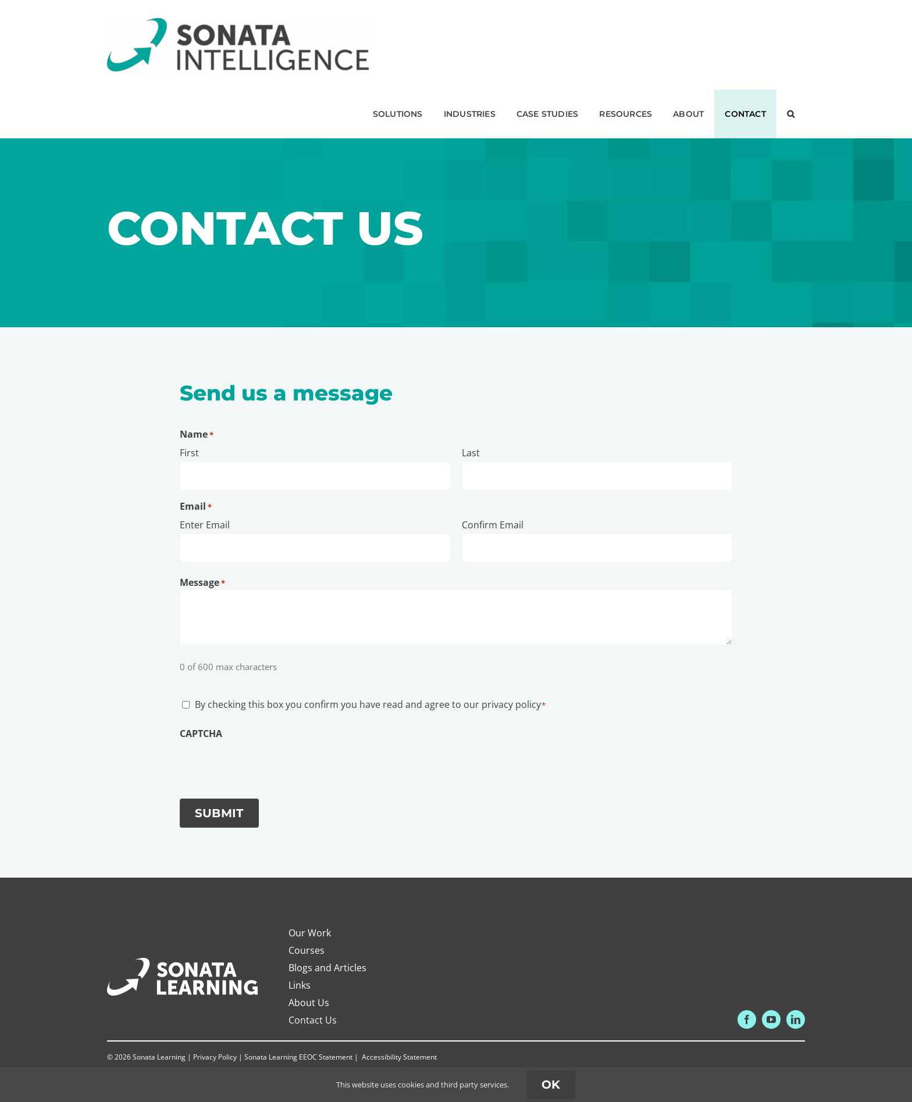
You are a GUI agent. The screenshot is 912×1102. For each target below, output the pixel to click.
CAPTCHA (201, 733)
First (189, 452)
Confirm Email (492, 524)
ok (551, 1085)
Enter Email (205, 524)
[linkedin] (795, 1019)
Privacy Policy (215, 1057)
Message (202, 582)
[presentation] (268, 763)
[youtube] (771, 1019)
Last (471, 452)
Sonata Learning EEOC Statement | (302, 1057)
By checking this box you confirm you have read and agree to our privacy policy (370, 704)
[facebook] (747, 1019)
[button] (790, 114)
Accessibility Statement (399, 1057)
